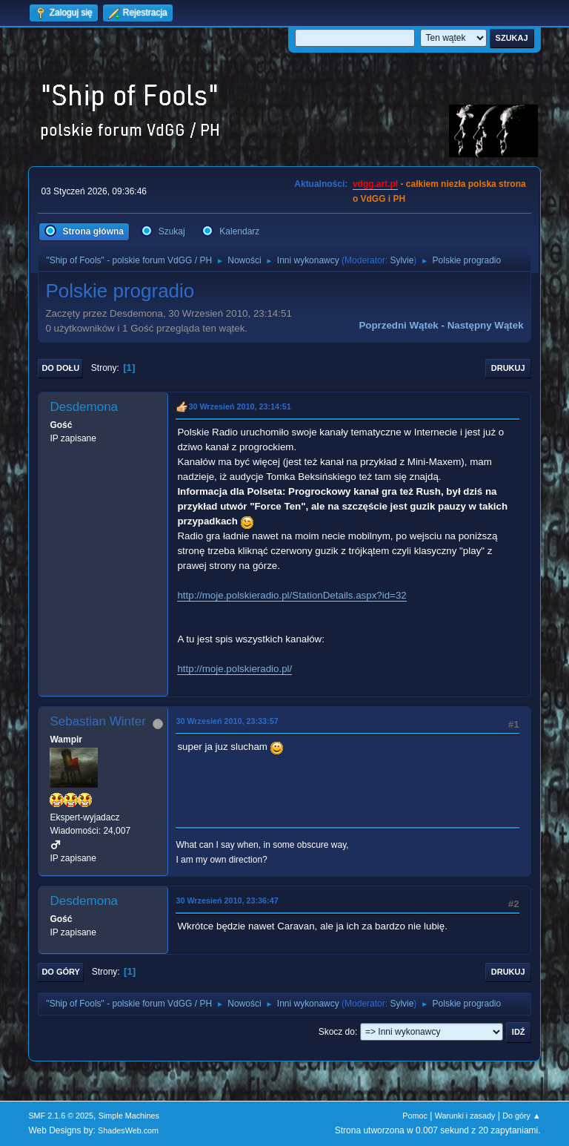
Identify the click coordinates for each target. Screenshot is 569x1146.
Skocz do (337, 1032)
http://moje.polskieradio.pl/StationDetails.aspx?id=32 (291, 595)
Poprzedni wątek (398, 325)
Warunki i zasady (465, 1115)
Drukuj (508, 367)
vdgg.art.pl (375, 184)
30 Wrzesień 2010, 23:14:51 (239, 406)
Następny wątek (485, 325)
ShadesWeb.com (128, 1130)
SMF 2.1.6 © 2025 (60, 1115)
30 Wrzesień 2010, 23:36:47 (227, 900)
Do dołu (60, 367)
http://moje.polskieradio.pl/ (234, 668)
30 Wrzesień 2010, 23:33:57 (227, 721)
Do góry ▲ (521, 1115)
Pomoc (414, 1115)
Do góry (60, 971)
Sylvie (401, 260)
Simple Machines (129, 1115)
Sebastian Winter (97, 721)
